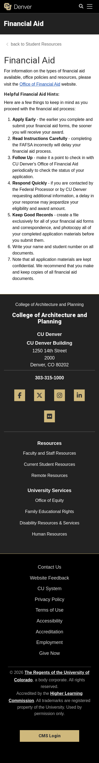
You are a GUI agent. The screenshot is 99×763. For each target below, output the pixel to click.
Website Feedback (49, 578)
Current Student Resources (49, 464)
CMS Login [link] (49, 735)
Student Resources (44, 44)
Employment (49, 642)
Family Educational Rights (49, 511)
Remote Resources (49, 475)
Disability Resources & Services (49, 523)
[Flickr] (49, 424)
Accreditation (49, 631)
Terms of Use (49, 610)
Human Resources (49, 534)
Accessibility (49, 621)
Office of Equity (49, 500)
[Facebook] (19, 403)
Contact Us (49, 567)
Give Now (49, 653)
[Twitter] (39, 403)
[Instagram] (59, 403)
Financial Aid (24, 24)
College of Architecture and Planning (49, 304)
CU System (49, 588)
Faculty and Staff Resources (49, 453)
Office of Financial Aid (40, 84)
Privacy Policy (49, 599)
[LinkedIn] (79, 403)
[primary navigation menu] (89, 6)
